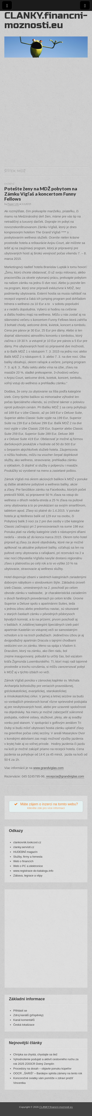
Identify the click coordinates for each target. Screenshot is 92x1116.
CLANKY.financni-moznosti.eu (45, 20)
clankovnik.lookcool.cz (27, 842)
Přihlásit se (20, 1010)
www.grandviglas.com (48, 768)
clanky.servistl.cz (23, 847)
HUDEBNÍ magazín (25, 852)
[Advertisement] (46, 116)
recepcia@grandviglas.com (65, 776)
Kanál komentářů (24, 1020)
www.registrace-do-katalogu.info (33, 870)
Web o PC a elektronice (28, 866)
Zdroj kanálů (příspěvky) (28, 1015)
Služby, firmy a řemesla (27, 856)
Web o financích (23, 861)
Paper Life (13, 204)
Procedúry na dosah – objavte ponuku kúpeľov (42, 1068)
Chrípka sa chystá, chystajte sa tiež (35, 1054)
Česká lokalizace (23, 1024)
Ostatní (9, 183)
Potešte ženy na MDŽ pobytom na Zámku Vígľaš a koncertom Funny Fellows (40, 194)
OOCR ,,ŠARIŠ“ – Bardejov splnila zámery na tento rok (47, 1073)
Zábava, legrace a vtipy (27, 875)
